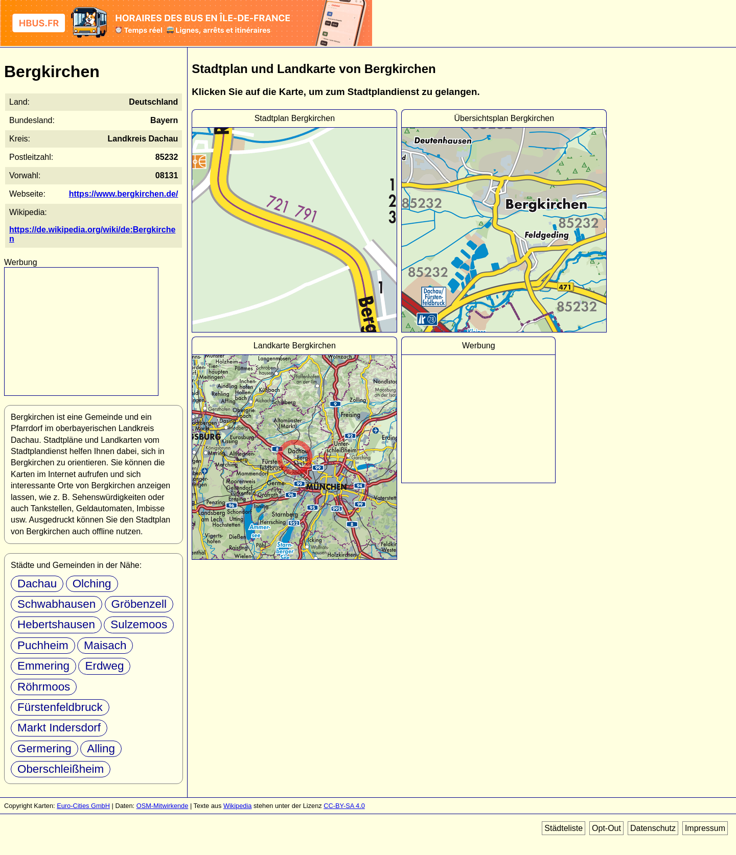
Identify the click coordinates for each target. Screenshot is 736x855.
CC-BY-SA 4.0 (344, 806)
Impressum (705, 828)
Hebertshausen (56, 624)
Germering (44, 748)
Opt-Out (606, 828)
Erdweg (104, 665)
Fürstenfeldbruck (60, 707)
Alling (101, 748)
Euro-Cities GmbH (83, 806)
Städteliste (563, 828)
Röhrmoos (43, 686)
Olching (92, 583)
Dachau (37, 583)
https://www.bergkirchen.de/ (123, 193)
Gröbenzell (139, 604)
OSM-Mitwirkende (162, 806)
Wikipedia (237, 806)
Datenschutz (653, 828)
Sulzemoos (138, 624)
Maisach (105, 645)
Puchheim (42, 645)
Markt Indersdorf (59, 727)
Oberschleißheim (60, 769)
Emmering (43, 665)
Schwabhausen (56, 604)
